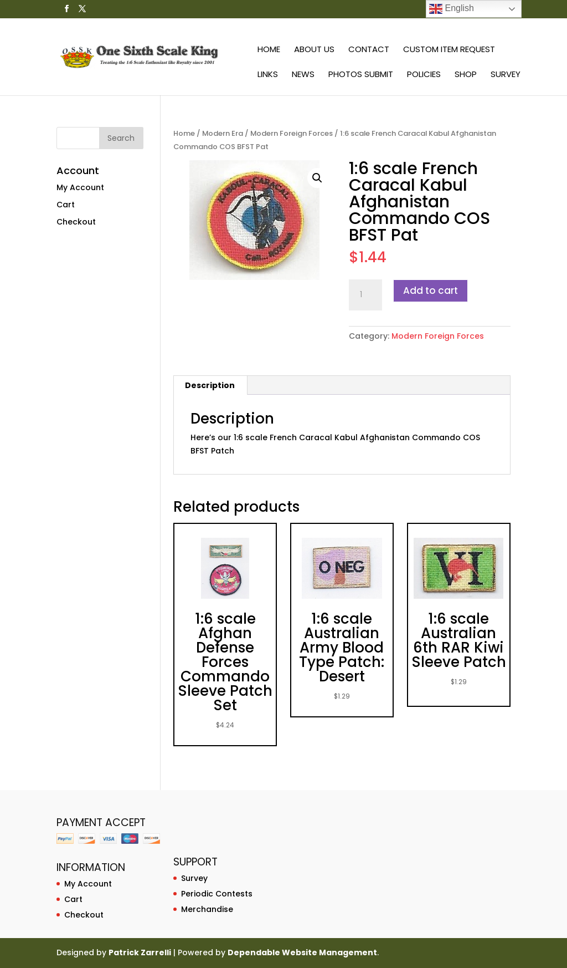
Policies (424, 75)
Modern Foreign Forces (291, 133)
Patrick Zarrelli (140, 952)
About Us (314, 50)
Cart (65, 204)
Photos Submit (360, 75)
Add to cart (430, 290)
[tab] (210, 385)
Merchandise (207, 909)
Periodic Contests (216, 893)
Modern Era (222, 133)
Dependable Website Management (302, 952)
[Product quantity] (365, 294)
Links (267, 75)
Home (268, 50)
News (303, 75)
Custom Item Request (449, 50)
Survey (505, 75)
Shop (466, 75)
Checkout (76, 221)
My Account (80, 187)
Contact (368, 50)
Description (210, 385)
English (451, 9)
